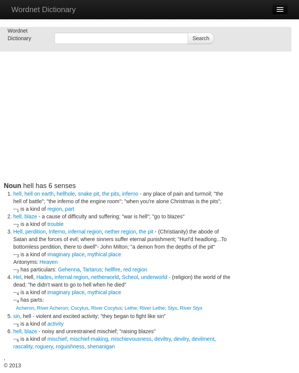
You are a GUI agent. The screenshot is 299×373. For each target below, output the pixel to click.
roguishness (70, 346)
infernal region (85, 232)
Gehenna (69, 269)
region (54, 209)
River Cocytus (106, 308)
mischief (57, 339)
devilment (203, 339)
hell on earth (39, 194)
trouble (55, 224)
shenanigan (101, 346)
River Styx (191, 308)
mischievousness (131, 339)
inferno (130, 194)
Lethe (131, 308)
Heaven (48, 262)
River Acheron (52, 308)
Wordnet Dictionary (43, 9)
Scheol (130, 277)
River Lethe (152, 308)
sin (16, 316)
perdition (35, 232)
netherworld (105, 277)
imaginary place (66, 254)
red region (135, 269)
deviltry (162, 339)
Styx (172, 308)
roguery (44, 346)
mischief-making (89, 339)
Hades (44, 277)
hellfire (112, 269)
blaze (31, 216)
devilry (181, 339)
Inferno (57, 232)
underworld (154, 277)
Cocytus (79, 308)
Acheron (25, 308)
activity (55, 324)
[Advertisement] (147, 129)
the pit (146, 232)
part (69, 209)
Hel (17, 277)
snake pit (88, 194)
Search (201, 38)
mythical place (104, 254)
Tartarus (92, 269)
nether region (120, 232)
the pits (110, 194)
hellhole (65, 194)
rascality (22, 346)
